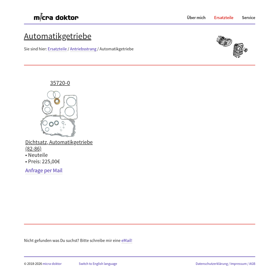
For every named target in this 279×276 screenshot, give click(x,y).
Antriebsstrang (83, 48)
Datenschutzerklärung (212, 263)
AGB (252, 263)
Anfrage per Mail (44, 170)
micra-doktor (52, 263)
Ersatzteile (223, 17)
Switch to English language (98, 263)
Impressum (238, 263)
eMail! (126, 240)
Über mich (196, 17)
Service (248, 17)
